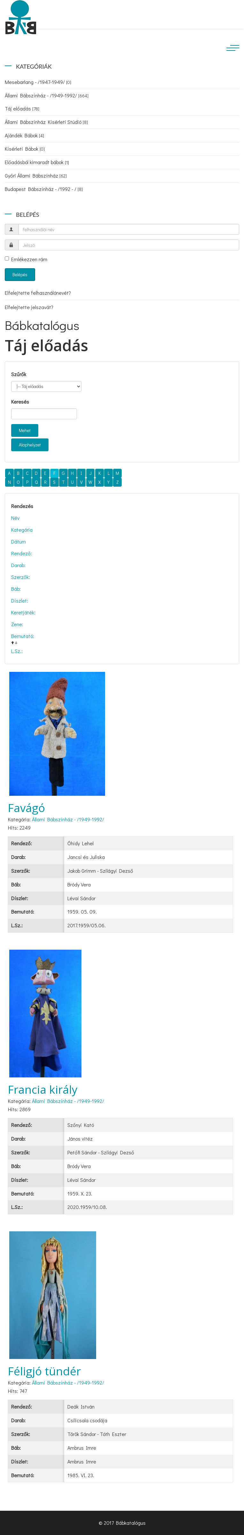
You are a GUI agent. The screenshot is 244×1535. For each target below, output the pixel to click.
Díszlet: (19, 600)
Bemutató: (22, 636)
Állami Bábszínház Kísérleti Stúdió (46, 121)
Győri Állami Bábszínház (36, 175)
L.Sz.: (17, 651)
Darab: (18, 565)
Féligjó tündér (44, 1371)
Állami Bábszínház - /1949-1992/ (46, 95)
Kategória (22, 529)
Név (15, 517)
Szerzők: (20, 577)
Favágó (26, 807)
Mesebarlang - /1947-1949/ (38, 82)
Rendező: (21, 553)
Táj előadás (22, 108)
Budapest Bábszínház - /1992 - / (44, 189)
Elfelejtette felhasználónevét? (38, 292)
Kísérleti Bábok (25, 148)
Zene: (17, 624)
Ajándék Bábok (24, 135)
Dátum (18, 541)
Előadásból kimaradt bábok (37, 162)
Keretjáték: (23, 612)
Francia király (43, 1089)
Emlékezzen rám (26, 259)
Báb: (16, 588)
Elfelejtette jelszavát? (29, 307)
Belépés (19, 274)
